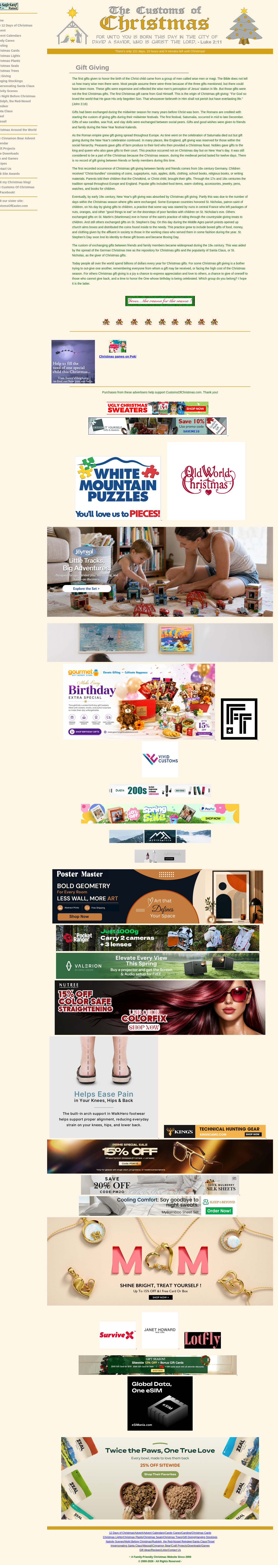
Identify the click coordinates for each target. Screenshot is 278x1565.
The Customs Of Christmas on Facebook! (21, 189)
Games (209, 1545)
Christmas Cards (14, 50)
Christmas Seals (14, 66)
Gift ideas (148, 1550)
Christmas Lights (14, 56)
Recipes (8, 163)
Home (6, 20)
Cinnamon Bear (165, 1545)
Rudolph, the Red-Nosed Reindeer (175, 1541)
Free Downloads (13, 153)
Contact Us (10, 168)
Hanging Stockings (16, 81)
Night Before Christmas (141, 1541)
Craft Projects (12, 148)
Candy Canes (11, 40)
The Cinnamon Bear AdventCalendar (22, 141)
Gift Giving (10, 76)
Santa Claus (10, 111)
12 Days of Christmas (125, 1532)
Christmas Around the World (22, 130)
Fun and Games (13, 158)
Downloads (197, 1545)
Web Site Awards (14, 173)
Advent (7, 30)
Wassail (7, 121)
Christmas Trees (14, 71)
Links (167, 1550)
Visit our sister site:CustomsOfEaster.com (18, 203)
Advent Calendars (15, 35)
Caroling (8, 45)
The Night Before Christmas (22, 96)
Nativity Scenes (13, 91)
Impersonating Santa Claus (21, 86)
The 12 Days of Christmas (20, 25)
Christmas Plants (14, 61)
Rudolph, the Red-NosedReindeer (19, 103)
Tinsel (6, 116)
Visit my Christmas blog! (20, 182)
